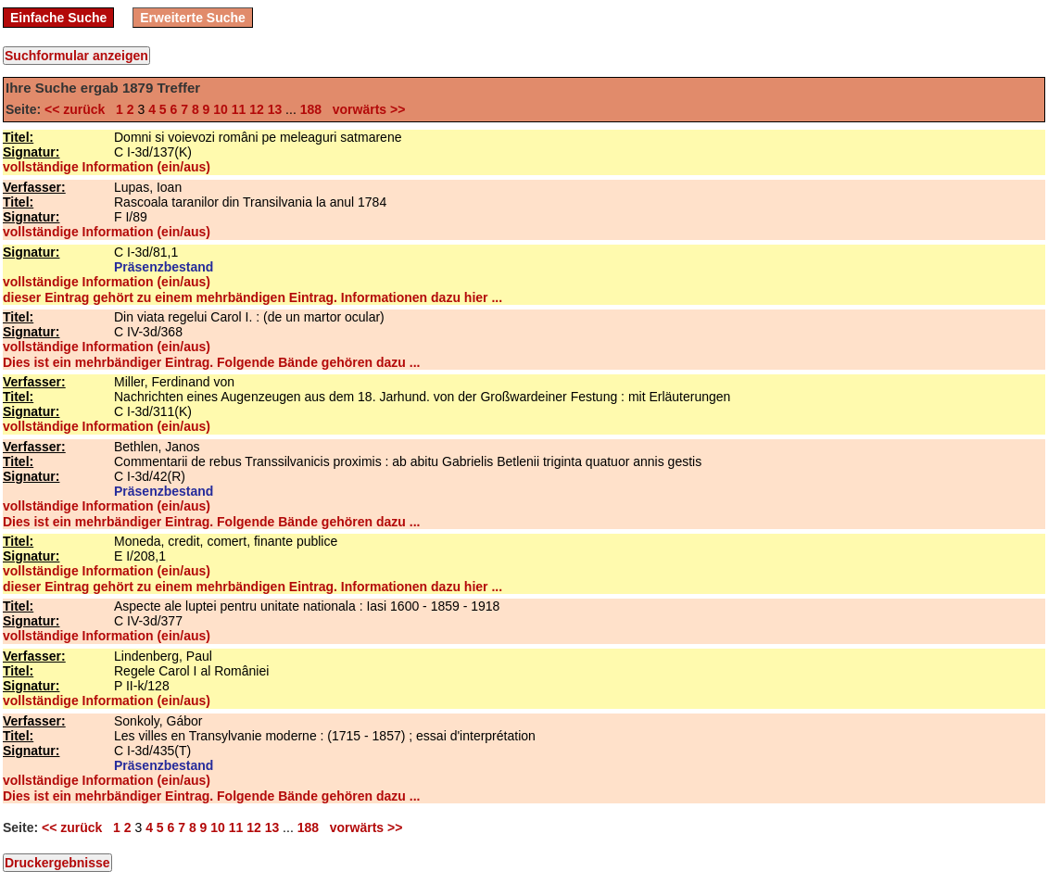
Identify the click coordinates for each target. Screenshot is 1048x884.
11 (239, 109)
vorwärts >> (365, 109)
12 (256, 109)
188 (311, 109)
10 (220, 109)
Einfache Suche (58, 17)
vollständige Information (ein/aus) (106, 166)
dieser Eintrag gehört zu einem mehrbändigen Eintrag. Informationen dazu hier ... (252, 297)
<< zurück (78, 109)
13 (275, 109)
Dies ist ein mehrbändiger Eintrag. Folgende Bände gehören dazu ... (211, 362)
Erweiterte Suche (193, 17)
